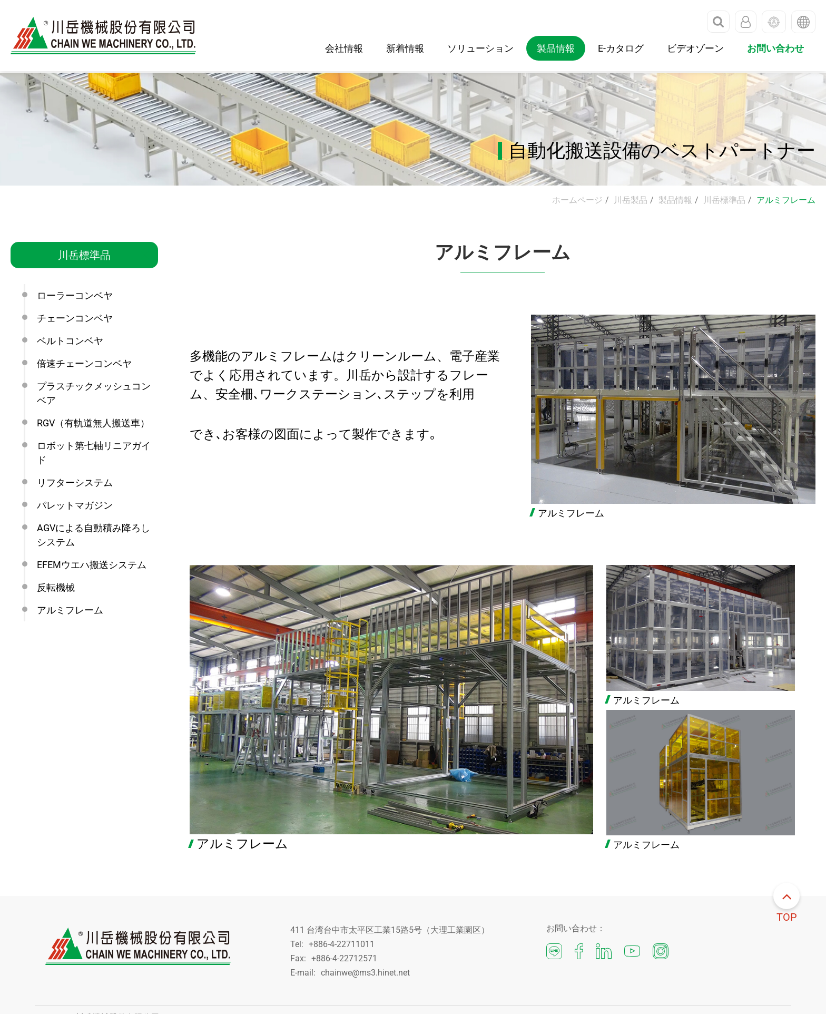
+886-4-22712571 (344, 958)
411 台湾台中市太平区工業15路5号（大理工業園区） (389, 930)
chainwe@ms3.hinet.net (365, 973)
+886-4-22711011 (342, 944)
